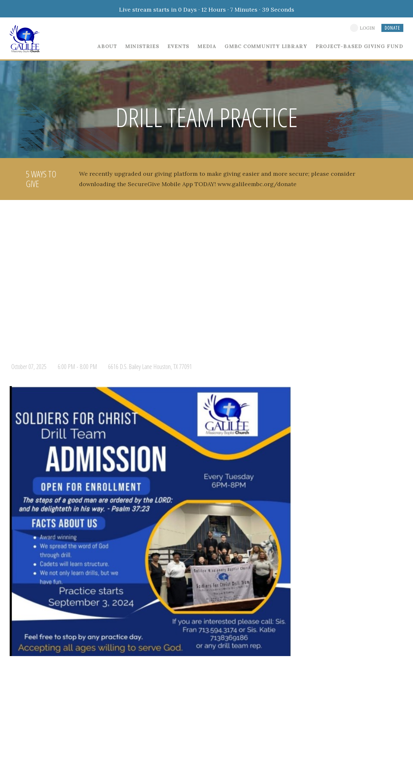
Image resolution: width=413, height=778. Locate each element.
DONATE (392, 28)
